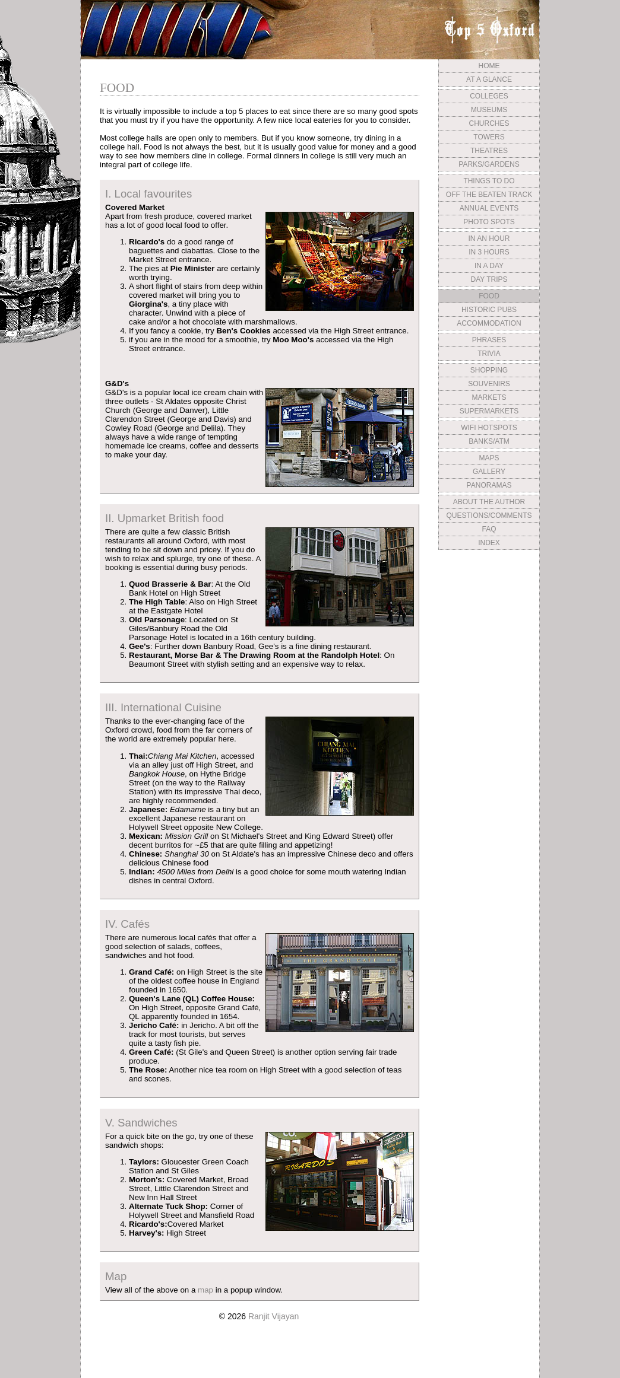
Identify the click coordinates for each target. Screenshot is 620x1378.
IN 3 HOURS (489, 252)
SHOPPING (489, 370)
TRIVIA (489, 353)
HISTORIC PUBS (489, 309)
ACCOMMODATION (489, 323)
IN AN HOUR (489, 238)
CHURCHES (489, 123)
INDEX (489, 543)
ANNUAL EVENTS (489, 208)
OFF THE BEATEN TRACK (489, 194)
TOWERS (488, 137)
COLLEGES (489, 96)
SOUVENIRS (489, 384)
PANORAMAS (489, 485)
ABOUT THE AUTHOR (489, 502)
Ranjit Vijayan (273, 1316)
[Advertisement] (488, 642)
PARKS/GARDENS (488, 164)
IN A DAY (489, 266)
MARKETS (489, 397)
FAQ (489, 529)
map (205, 1289)
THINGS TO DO (488, 181)
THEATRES (489, 151)
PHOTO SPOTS (488, 222)
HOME (489, 66)
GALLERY (489, 471)
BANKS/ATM (489, 441)
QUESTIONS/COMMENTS (489, 515)
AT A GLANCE (489, 79)
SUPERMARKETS (489, 411)
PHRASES (489, 340)
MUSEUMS (489, 110)
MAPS (489, 458)
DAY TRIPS (488, 279)
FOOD (489, 296)
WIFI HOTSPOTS (489, 428)
